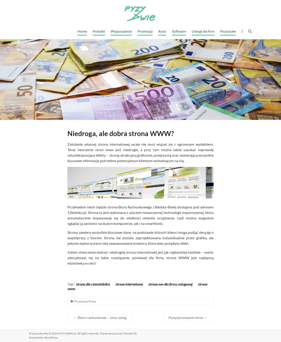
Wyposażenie (121, 31)
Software (179, 31)
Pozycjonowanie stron (188, 317)
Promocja (145, 31)
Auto (162, 31)
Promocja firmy (85, 301)
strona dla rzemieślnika (93, 284)
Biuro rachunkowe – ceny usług (99, 317)
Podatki (99, 31)
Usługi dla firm (203, 31)
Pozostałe (228, 31)
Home (82, 31)
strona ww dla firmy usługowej (170, 284)
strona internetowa (129, 284)
